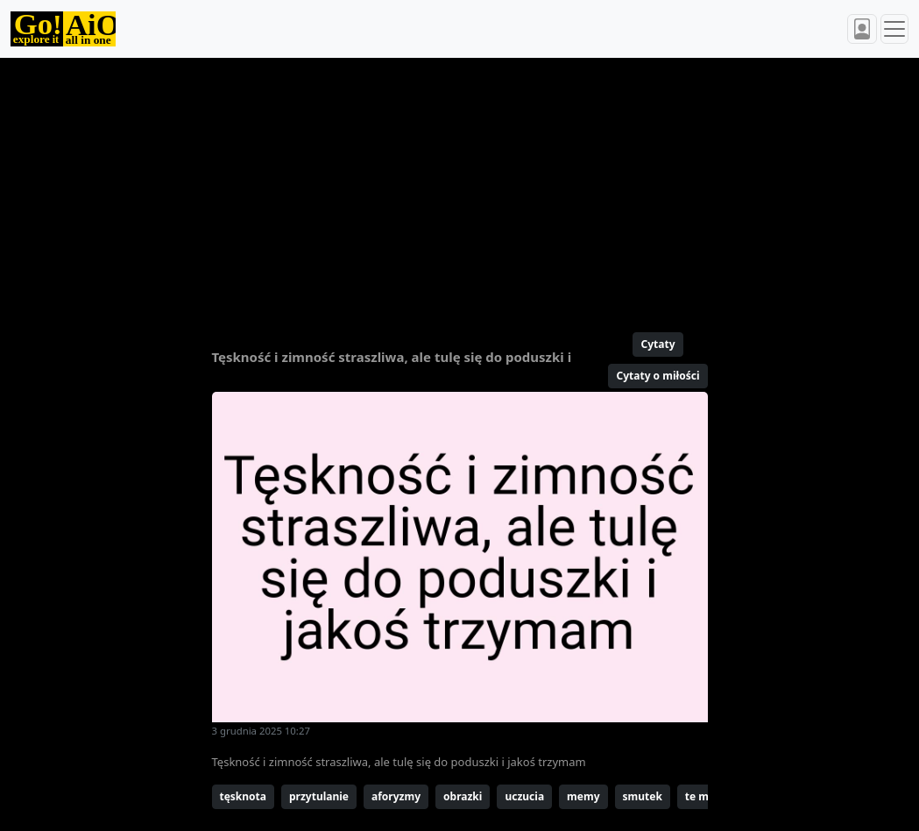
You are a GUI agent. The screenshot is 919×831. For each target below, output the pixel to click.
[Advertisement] (460, 187)
